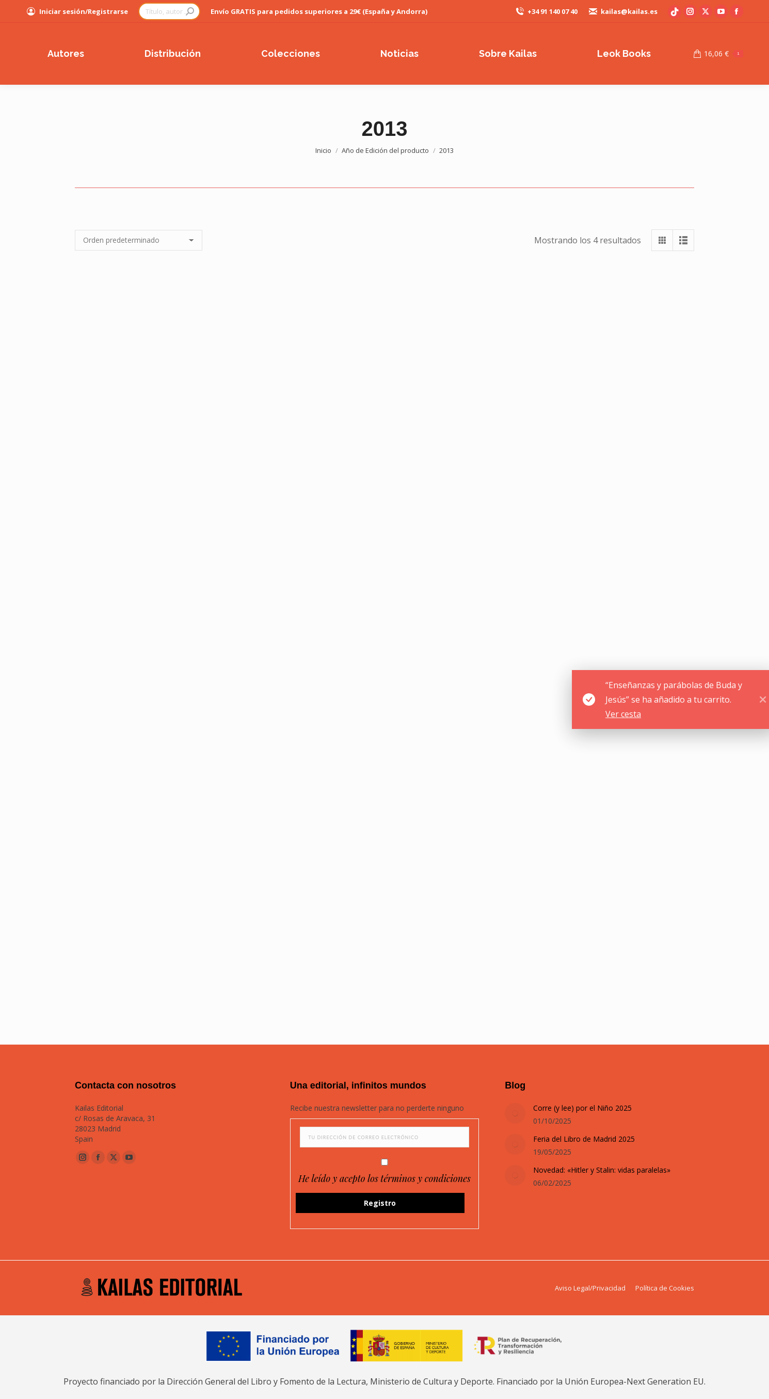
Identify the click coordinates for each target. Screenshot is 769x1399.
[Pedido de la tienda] (138, 240)
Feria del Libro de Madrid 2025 (584, 1139)
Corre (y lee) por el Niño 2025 (582, 1108)
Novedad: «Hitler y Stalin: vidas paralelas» (601, 1170)
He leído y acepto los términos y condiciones (384, 1178)
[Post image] (515, 1113)
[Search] (169, 11)
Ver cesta (688, 714)
